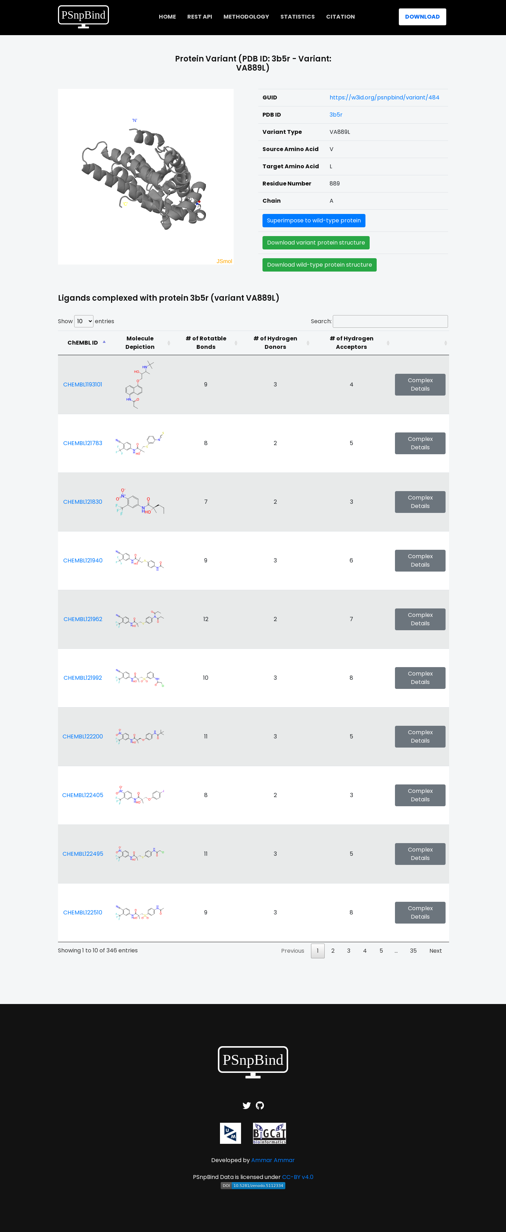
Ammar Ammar (273, 1160)
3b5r (336, 115)
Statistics (297, 17)
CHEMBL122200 (83, 736)
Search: (379, 321)
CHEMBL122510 (82, 912)
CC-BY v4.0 (297, 1177)
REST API (199, 17)
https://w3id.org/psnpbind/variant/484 (385, 97)
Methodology (246, 17)
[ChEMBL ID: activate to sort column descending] (83, 343)
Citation (340, 17)
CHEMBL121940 (83, 560)
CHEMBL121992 (83, 678)
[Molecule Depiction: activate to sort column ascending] (140, 343)
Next (435, 951)
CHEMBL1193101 (82, 384)
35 (413, 951)
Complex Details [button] (420, 384)
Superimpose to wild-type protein (314, 220)
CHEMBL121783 (82, 443)
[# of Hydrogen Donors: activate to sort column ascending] (275, 343)
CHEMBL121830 (82, 502)
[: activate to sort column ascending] (420, 343)
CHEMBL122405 (82, 795)
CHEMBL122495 (83, 854)
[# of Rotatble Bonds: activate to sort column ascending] (205, 343)
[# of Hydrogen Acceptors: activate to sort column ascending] (351, 343)
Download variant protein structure (316, 243)
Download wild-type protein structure (319, 265)
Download (422, 17)
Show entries (86, 321)
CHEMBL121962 (83, 619)
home (167, 17)
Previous (292, 951)
